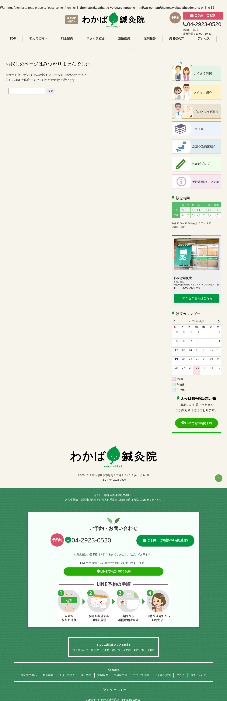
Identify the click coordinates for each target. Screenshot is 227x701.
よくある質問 (163, 675)
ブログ (180, 675)
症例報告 (150, 38)
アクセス (204, 38)
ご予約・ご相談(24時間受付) (167, 540)
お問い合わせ (198, 675)
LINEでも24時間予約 (196, 423)
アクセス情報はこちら (197, 298)
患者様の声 (176, 38)
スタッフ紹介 (95, 38)
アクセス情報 (141, 675)
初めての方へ (38, 38)
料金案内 (67, 38)
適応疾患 (124, 38)
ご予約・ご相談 (204, 15)
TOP (13, 38)
